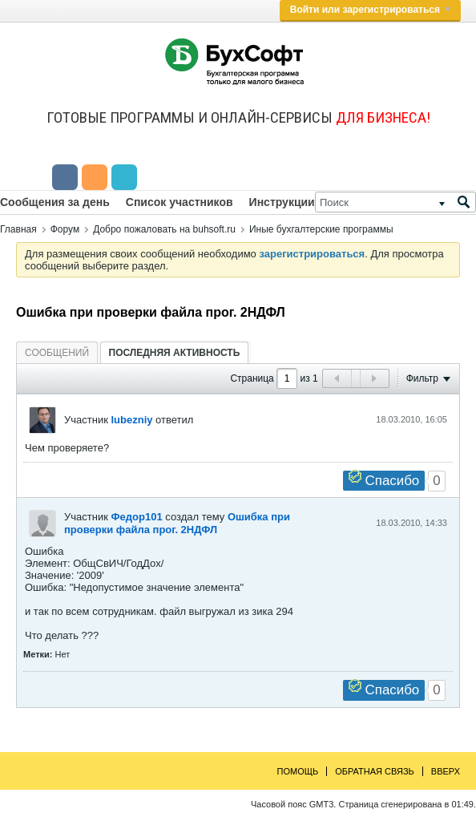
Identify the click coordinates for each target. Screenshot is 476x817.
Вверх (445, 771)
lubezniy (131, 420)
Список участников (179, 202)
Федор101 (136, 517)
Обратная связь (374, 771)
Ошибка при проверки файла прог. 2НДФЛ (177, 523)
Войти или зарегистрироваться (370, 9)
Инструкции (282, 202)
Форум (64, 229)
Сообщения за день (55, 202)
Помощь (298, 771)
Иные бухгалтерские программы (321, 229)
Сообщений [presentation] (57, 352)
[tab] (57, 352)
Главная (18, 229)
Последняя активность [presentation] (174, 352)
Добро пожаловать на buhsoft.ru (164, 229)
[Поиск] (395, 202)
